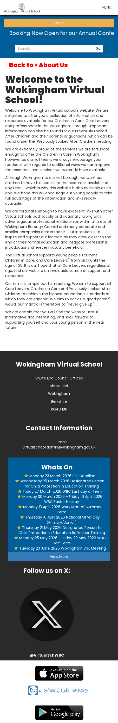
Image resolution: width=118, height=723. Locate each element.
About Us (53, 65)
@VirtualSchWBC (47, 655)
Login (59, 23)
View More (59, 556)
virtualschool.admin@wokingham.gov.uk (59, 447)
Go (98, 48)
